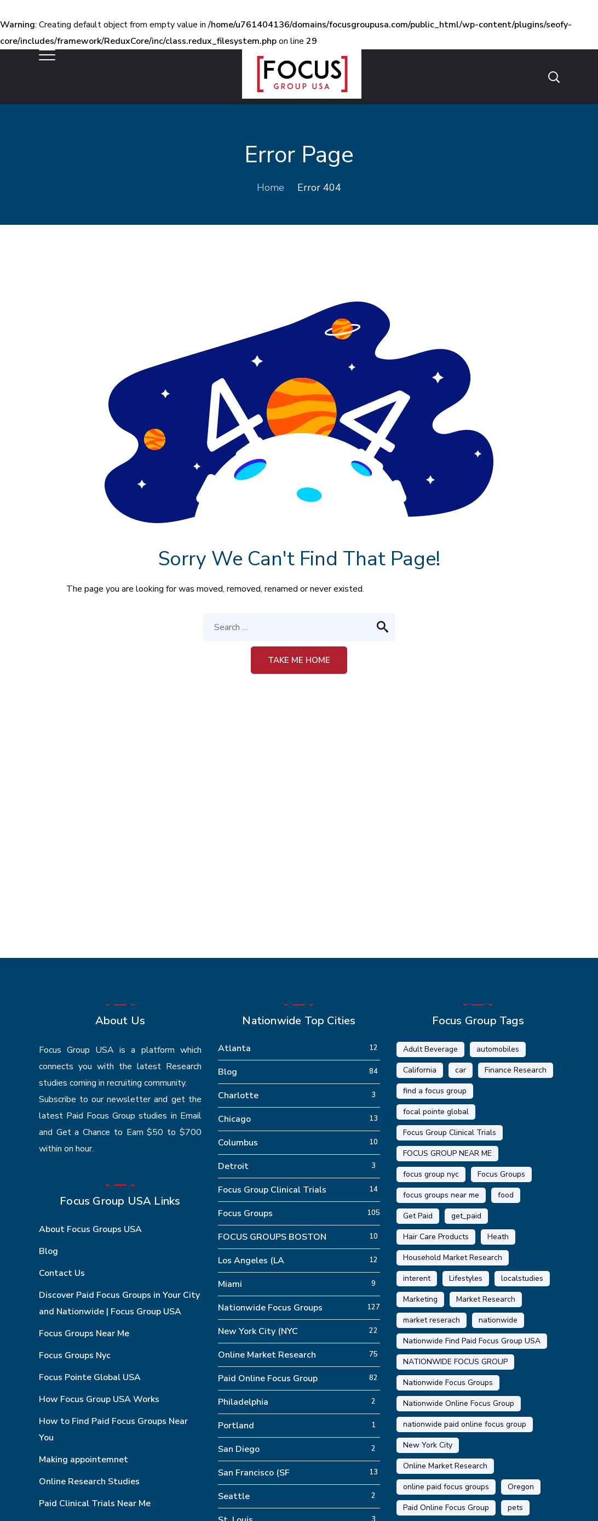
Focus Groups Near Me (84, 1333)
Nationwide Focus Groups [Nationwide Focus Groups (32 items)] (448, 1382)
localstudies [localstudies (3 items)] (522, 1278)
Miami (230, 1284)
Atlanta (234, 1048)
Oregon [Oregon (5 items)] (521, 1487)
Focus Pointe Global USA (90, 1377)
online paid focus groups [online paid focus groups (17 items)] (446, 1487)
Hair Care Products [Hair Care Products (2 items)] (436, 1236)
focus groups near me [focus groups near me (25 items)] (441, 1195)
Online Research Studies (89, 1481)
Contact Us (62, 1273)
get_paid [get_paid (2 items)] (466, 1216)
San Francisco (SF (254, 1473)
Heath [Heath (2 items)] (498, 1236)
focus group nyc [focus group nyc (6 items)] (431, 1174)
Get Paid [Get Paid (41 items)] (418, 1216)
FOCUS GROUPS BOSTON (272, 1237)
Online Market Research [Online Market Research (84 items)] (445, 1466)
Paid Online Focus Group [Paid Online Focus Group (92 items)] (446, 1507)
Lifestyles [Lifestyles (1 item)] (465, 1278)
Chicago (234, 1119)
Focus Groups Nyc (75, 1355)
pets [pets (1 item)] (515, 1507)
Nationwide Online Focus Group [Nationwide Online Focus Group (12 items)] (458, 1403)
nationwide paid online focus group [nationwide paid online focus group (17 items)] (464, 1424)
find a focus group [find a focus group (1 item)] (435, 1091)
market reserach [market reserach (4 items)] (431, 1320)
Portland (236, 1426)
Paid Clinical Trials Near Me (95, 1503)
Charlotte (238, 1095)
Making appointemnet (83, 1460)
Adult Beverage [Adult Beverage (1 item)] (430, 1049)
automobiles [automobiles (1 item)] (497, 1049)
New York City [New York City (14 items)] (427, 1445)
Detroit (233, 1166)
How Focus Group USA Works (99, 1399)
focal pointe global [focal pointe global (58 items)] (436, 1111)
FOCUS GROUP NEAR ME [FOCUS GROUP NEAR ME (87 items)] (447, 1153)
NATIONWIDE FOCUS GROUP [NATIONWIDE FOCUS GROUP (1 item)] (455, 1362)
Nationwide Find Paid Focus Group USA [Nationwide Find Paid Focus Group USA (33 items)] (471, 1341)
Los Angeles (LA (251, 1261)
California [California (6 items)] (419, 1070)
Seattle (234, 1496)
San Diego (239, 1449)
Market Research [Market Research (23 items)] (485, 1299)
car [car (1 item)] (460, 1070)
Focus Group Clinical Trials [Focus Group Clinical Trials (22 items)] (449, 1132)
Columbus (238, 1143)
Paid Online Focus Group (268, 1378)
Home (270, 187)
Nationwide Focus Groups (270, 1308)
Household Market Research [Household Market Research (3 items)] (452, 1257)
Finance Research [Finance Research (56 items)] (516, 1070)
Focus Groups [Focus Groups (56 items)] (501, 1174)
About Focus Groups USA (90, 1229)
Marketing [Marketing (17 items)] (420, 1299)
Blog (48, 1251)
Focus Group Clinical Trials (272, 1190)
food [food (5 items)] (506, 1195)
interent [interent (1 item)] (416, 1278)
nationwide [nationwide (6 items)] (498, 1320)
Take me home (299, 660)
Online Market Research (267, 1355)
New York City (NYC (258, 1331)
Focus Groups (245, 1213)
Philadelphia (243, 1402)
